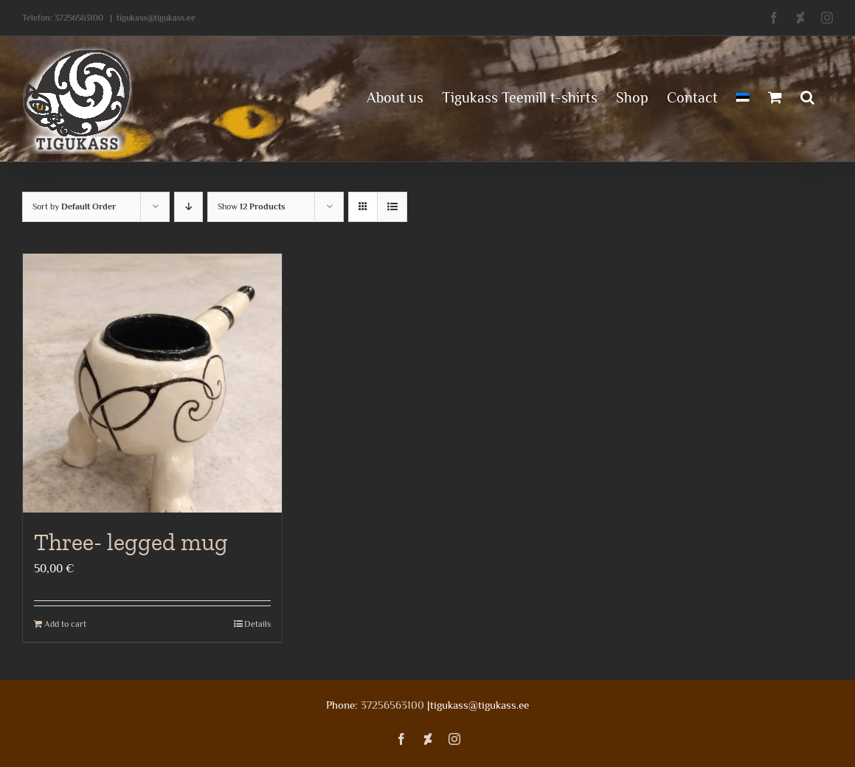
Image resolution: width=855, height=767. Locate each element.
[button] (807, 96)
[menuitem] (743, 96)
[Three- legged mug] (152, 383)
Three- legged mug (131, 542)
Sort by (74, 206)
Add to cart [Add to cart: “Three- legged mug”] (65, 624)
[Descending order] (188, 207)
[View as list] (392, 206)
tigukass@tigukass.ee (156, 18)
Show (251, 206)
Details (257, 624)
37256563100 (79, 18)
